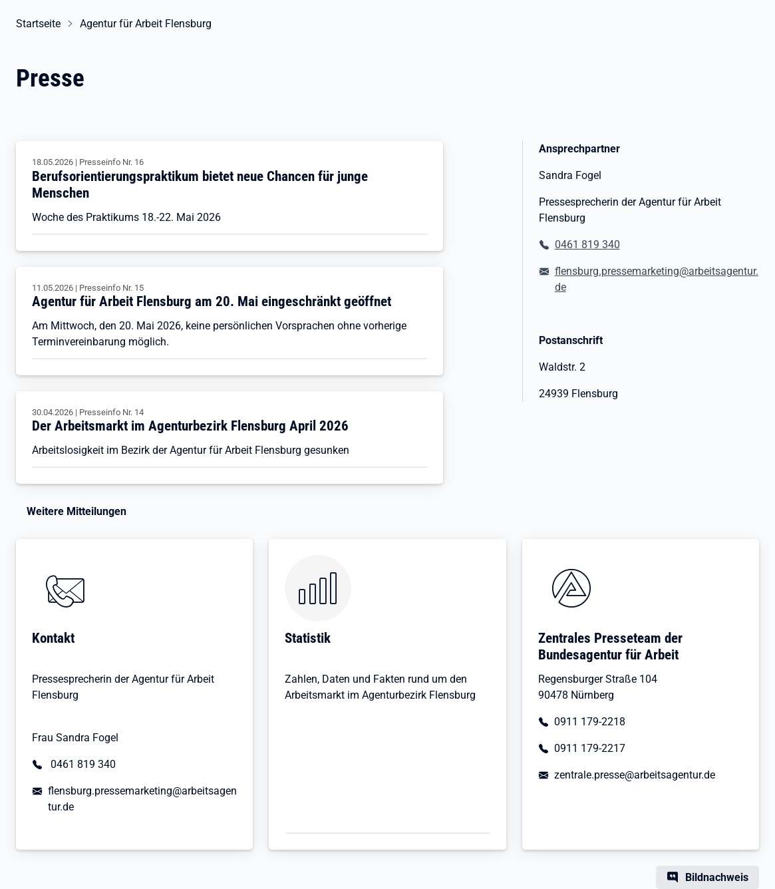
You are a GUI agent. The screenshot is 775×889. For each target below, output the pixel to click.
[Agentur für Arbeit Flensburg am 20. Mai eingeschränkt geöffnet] (229, 321)
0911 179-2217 (589, 748)
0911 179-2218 (589, 721)
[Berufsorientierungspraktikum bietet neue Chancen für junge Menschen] (229, 195)
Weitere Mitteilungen (76, 511)
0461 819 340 (587, 244)
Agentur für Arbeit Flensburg (146, 23)
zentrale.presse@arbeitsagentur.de (634, 775)
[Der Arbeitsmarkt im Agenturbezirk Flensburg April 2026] (229, 437)
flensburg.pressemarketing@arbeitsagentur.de (656, 279)
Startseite (38, 23)
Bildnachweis (716, 877)
